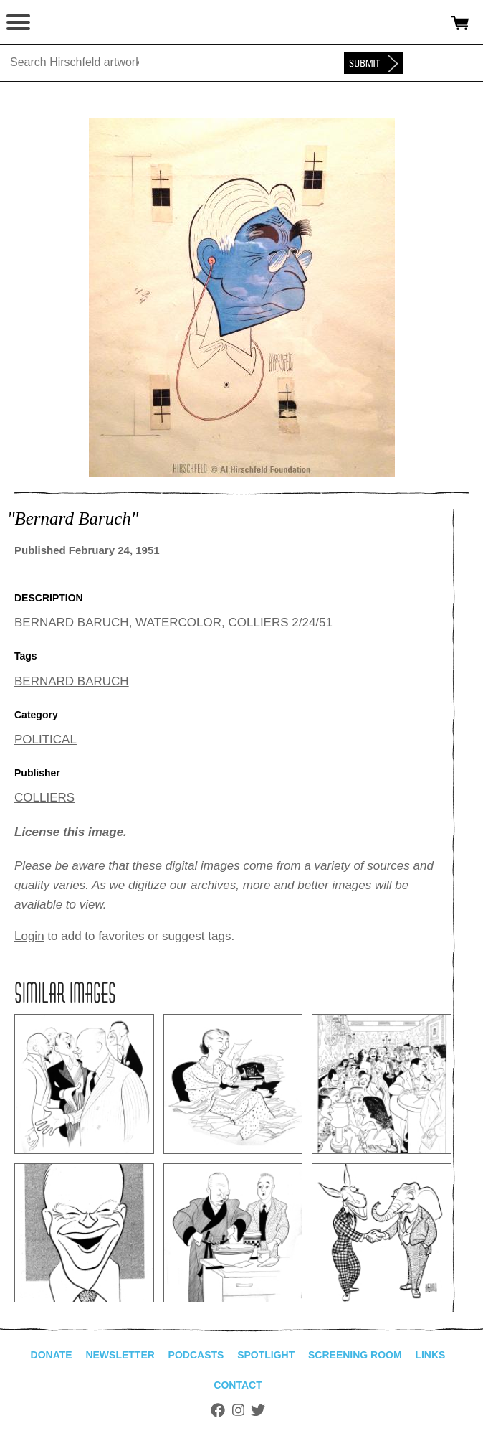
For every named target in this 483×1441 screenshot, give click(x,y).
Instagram (238, 1410)
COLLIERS (44, 797)
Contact (238, 1385)
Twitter (258, 1410)
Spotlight (266, 1355)
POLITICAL (45, 739)
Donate (51, 1355)
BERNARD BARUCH (71, 681)
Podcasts (196, 1355)
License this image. (70, 832)
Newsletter (119, 1355)
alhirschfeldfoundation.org (60, 23)
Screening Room (355, 1355)
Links (430, 1355)
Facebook (218, 1410)
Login (29, 936)
